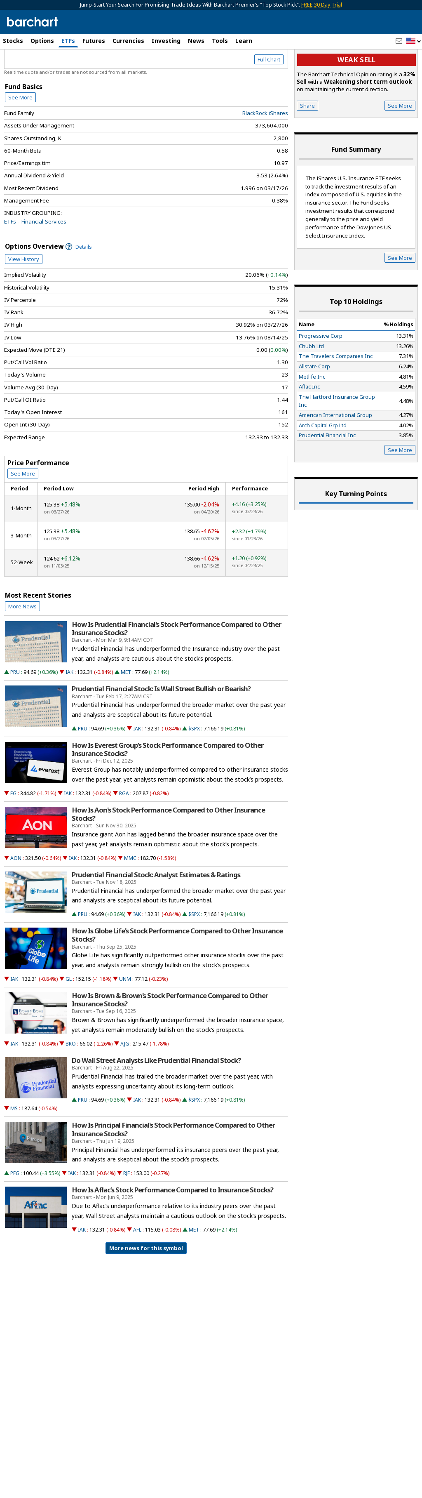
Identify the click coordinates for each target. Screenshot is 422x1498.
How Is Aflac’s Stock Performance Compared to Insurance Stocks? (172, 1225)
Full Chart (269, 95)
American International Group (335, 450)
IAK (69, 707)
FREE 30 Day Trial (321, 4)
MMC (130, 893)
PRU (15, 707)
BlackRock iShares (265, 148)
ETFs (68, 41)
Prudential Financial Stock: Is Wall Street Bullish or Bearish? (161, 724)
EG (13, 828)
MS (14, 1143)
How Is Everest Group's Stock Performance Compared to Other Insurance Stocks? (167, 784)
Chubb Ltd (311, 381)
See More (20, 132)
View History (23, 294)
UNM (125, 1014)
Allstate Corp (314, 401)
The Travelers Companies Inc (336, 391)
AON (15, 893)
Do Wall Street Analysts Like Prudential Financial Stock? (156, 1095)
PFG (14, 1208)
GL (69, 1014)
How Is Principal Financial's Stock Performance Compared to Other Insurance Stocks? (173, 1164)
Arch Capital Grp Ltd (323, 460)
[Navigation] (75, 71)
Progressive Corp (320, 371)
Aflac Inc (309, 422)
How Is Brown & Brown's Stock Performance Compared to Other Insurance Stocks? (170, 1035)
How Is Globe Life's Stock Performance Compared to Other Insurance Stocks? (177, 970)
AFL (137, 1264)
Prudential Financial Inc (327, 470)
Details (79, 282)
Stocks (13, 41)
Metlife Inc (312, 411)
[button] (414, 41)
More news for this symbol (146, 1283)
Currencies (128, 41)
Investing (166, 41)
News (196, 41)
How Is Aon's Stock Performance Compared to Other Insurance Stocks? (168, 849)
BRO (71, 1078)
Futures (93, 41)
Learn (243, 41)
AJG (124, 1078)
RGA (124, 828)
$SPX (194, 763)
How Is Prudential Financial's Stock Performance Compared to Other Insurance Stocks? (176, 663)
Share (307, 140)
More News (22, 641)
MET (126, 707)
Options (42, 41)
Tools (220, 41)
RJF (126, 1208)
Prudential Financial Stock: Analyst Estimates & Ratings (156, 910)
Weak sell (356, 95)
